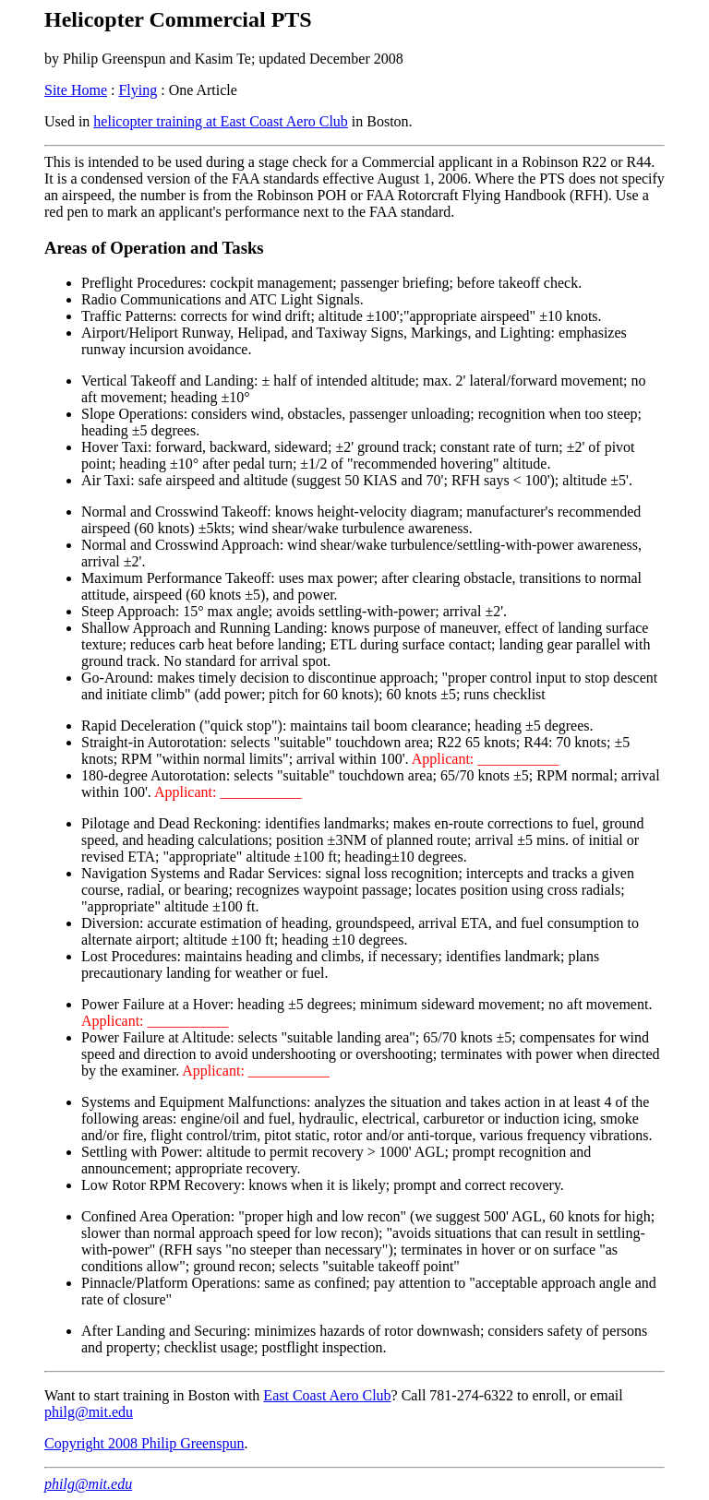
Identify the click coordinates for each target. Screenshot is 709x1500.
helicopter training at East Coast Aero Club (220, 121)
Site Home (75, 90)
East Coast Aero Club (327, 1395)
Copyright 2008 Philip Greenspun (144, 1443)
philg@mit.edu (88, 1412)
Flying (137, 90)
